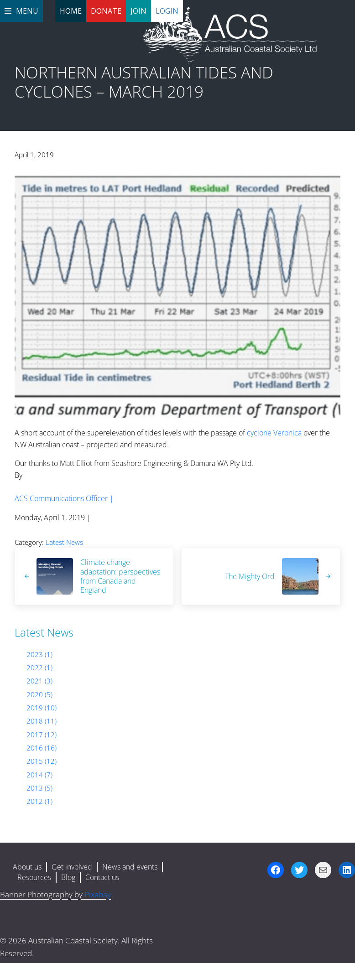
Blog (68, 877)
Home (71, 11)
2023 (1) (39, 654)
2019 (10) (41, 707)
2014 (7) (39, 774)
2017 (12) (41, 734)
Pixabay (97, 894)
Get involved (72, 867)
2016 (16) (41, 747)
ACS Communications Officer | (64, 498)
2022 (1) (39, 667)
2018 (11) (41, 720)
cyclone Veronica (274, 433)
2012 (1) (39, 801)
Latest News (64, 542)
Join (138, 11)
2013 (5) (39, 787)
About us (27, 867)
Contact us (102, 877)
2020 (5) (39, 694)
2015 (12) (41, 761)
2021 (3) (39, 680)
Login (167, 11)
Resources (34, 877)
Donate (106, 11)
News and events (129, 867)
